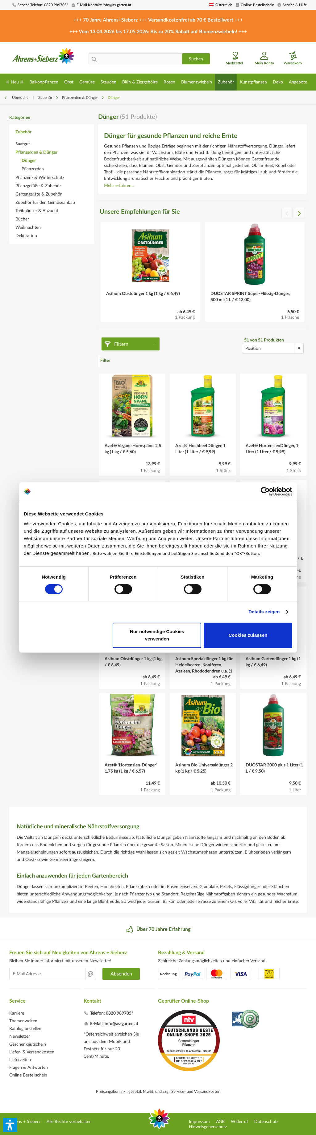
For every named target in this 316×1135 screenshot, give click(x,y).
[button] (10, 1125)
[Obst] (68, 82)
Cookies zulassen (248, 635)
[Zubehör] (226, 82)
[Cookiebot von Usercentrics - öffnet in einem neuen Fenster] (265, 491)
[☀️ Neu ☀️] (14, 82)
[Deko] (278, 82)
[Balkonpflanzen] (43, 82)
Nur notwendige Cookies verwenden (157, 635)
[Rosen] (169, 82)
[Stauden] (108, 82)
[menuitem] (39, 5)
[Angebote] (298, 82)
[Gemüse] (87, 82)
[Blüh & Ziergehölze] (139, 82)
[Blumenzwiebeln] (196, 82)
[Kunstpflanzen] (253, 82)
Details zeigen (264, 611)
